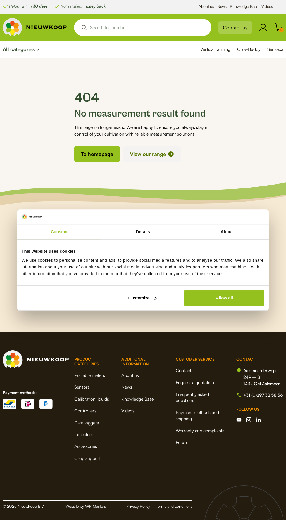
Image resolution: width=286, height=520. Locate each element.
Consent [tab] (59, 231)
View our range (148, 154)
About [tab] (227, 231)
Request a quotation (194, 382)
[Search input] (147, 27)
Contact (182, 370)
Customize (142, 298)
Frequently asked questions (191, 397)
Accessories (85, 446)
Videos (267, 6)
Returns (182, 442)
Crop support (87, 458)
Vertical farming (215, 49)
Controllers (85, 410)
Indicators (83, 434)
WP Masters (95, 506)
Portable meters (89, 375)
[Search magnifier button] (84, 27)
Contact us (235, 27)
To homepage (97, 154)
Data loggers (86, 422)
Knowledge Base (244, 6)
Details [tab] (143, 231)
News (222, 6)
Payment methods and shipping (196, 415)
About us (206, 6)
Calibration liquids (91, 399)
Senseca (275, 49)
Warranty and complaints (199, 430)
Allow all (224, 298)
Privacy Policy (138, 506)
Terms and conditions (174, 506)
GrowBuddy (249, 49)
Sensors (82, 387)
